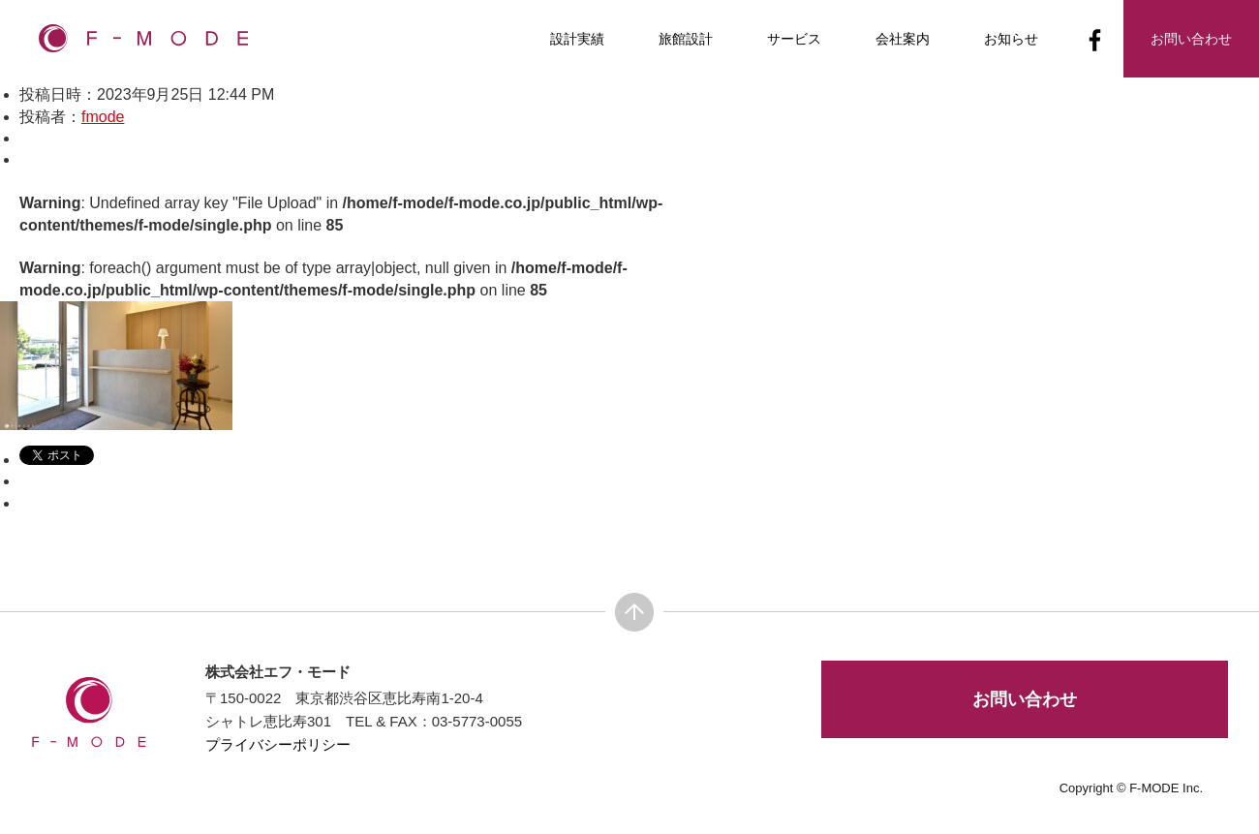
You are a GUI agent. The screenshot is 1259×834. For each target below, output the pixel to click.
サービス (794, 38)
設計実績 (577, 38)
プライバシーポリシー (278, 744)
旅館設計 (686, 38)
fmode (102, 116)
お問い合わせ (1024, 699)
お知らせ (1011, 38)
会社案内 (902, 38)
